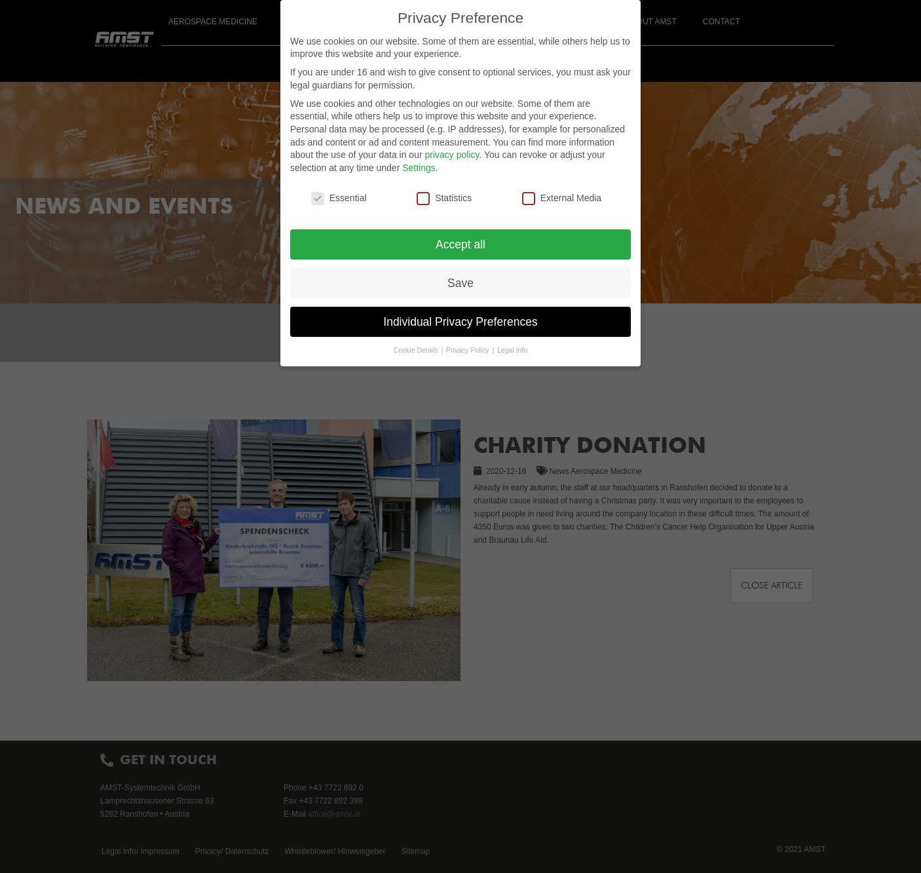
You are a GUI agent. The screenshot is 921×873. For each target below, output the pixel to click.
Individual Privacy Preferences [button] (460, 321)
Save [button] (460, 283)
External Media (561, 198)
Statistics (444, 198)
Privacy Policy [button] (468, 350)
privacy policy (451, 154)
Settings (419, 168)
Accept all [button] (460, 244)
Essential (339, 198)
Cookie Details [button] (417, 350)
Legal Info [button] (512, 350)
